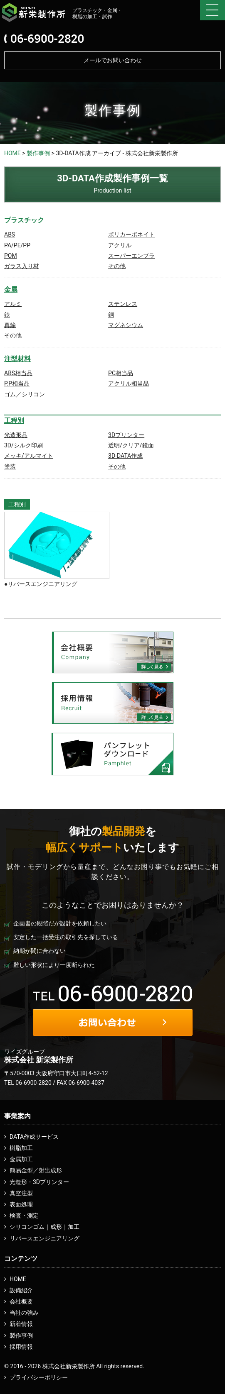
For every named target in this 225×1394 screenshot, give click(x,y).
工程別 (14, 421)
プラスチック (24, 220)
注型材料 (17, 359)
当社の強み (24, 1312)
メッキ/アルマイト (28, 455)
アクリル (119, 245)
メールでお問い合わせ (113, 60)
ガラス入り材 (21, 266)
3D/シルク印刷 (23, 445)
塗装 (10, 466)
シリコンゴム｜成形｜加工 (44, 1226)
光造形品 (15, 435)
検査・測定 (24, 1215)
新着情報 (21, 1324)
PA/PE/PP (17, 245)
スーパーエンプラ (131, 255)
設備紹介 (21, 1290)
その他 (117, 266)
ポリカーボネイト (131, 234)
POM (10, 255)
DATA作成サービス (34, 1136)
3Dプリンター (126, 435)
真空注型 (21, 1193)
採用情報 (21, 1346)
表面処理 (21, 1204)
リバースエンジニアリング (44, 1238)
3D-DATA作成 (125, 455)
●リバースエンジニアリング (40, 584)
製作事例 (38, 153)
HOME (12, 153)
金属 (10, 289)
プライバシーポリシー (39, 1377)
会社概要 (21, 1301)
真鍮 (10, 325)
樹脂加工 (21, 1148)
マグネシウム (125, 325)
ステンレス (122, 303)
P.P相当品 (17, 383)
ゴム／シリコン (24, 394)
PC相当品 (120, 373)
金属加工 (21, 1159)
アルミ (13, 303)
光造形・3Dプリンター (39, 1182)
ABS (9, 234)
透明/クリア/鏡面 (131, 445)
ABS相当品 (18, 373)
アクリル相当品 (128, 383)
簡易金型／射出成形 (36, 1170)
